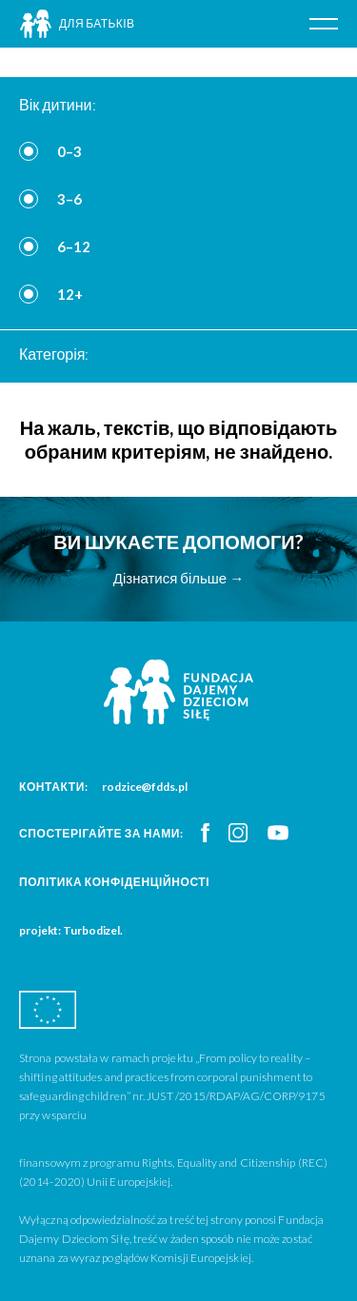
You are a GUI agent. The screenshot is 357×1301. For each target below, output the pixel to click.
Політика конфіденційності (114, 882)
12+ (70, 294)
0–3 (69, 151)
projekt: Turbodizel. (71, 930)
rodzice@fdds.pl (145, 786)
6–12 (73, 246)
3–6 (69, 198)
